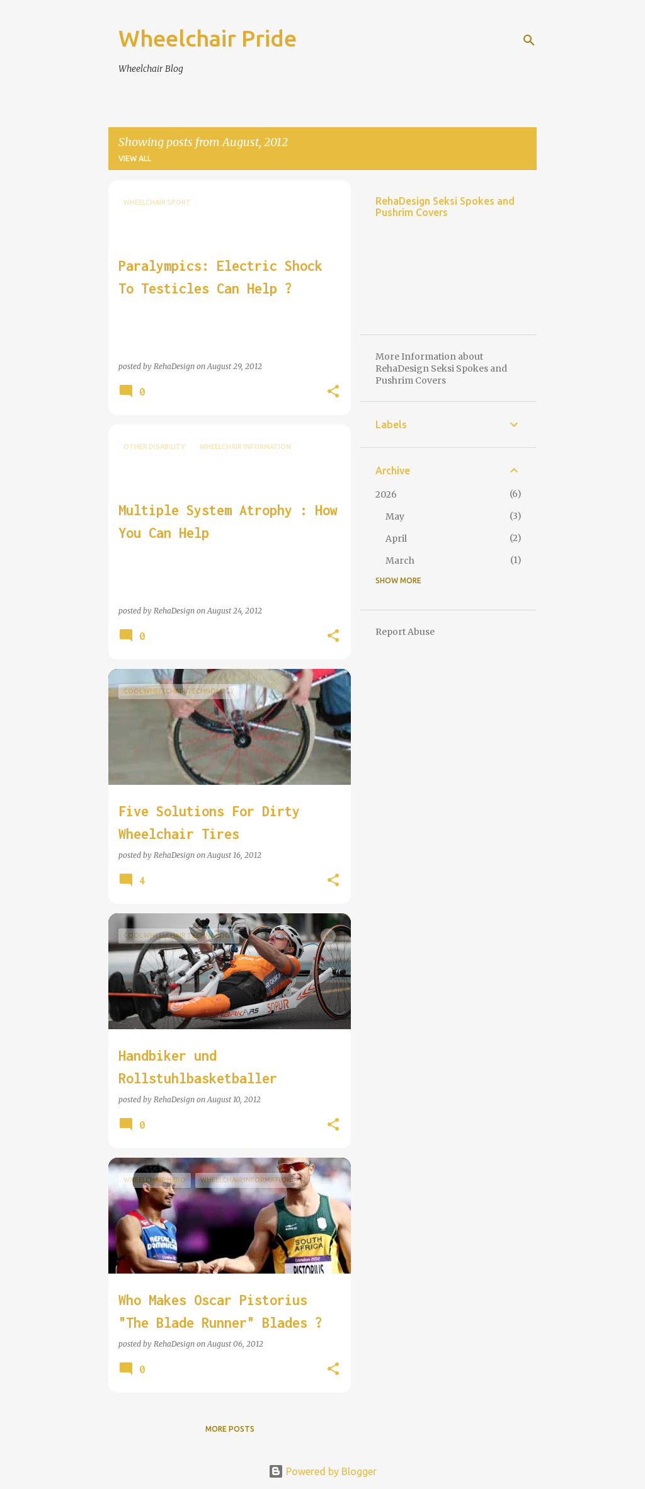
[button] (333, 392)
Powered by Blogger (322, 1471)
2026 (386, 494)
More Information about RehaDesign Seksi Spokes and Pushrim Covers (441, 368)
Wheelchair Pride (207, 38)
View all (134, 158)
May (394, 516)
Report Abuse (405, 631)
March (399, 560)
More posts (229, 1429)
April (396, 538)
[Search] (529, 40)
